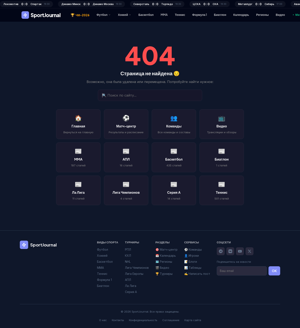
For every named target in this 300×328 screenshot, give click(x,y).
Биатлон (220, 14)
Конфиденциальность (143, 320)
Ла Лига (130, 286)
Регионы (262, 14)
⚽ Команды (193, 249)
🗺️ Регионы (163, 261)
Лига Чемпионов (137, 267)
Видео (280, 14)
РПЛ (128, 249)
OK (274, 271)
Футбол (104, 14)
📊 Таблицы (192, 267)
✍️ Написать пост (197, 273)
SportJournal (41, 15)
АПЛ (128, 280)
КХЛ (128, 255)
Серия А (131, 292)
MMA (164, 14)
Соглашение (170, 320)
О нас (103, 320)
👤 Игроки (191, 255)
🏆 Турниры (164, 273)
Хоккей (124, 14)
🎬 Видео (162, 267)
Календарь (241, 14)
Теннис (180, 14)
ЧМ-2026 (80, 15)
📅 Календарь (165, 255)
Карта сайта (192, 320)
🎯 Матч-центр (166, 249)
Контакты (118, 320)
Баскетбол (146, 14)
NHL (128, 261)
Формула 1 (199, 14)
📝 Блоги (190, 261)
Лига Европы (134, 273)
